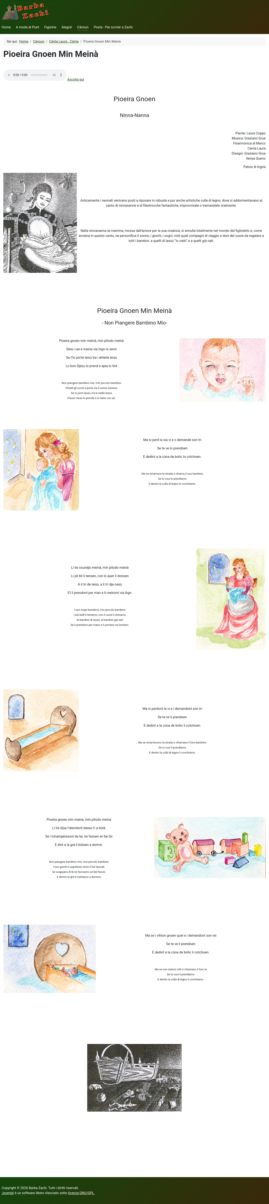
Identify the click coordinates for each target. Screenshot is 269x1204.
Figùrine (50, 27)
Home (6, 27)
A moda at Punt (27, 27)
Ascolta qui (75, 79)
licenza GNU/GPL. (81, 1193)
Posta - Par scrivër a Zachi (113, 27)
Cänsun (82, 27)
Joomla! (8, 1193)
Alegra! (67, 27)
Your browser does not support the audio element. (34, 75)
